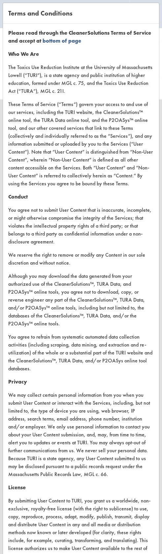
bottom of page (62, 40)
